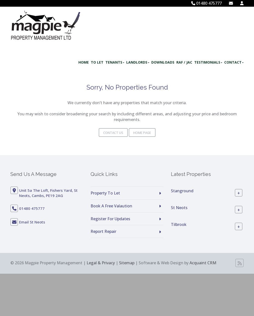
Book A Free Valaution (111, 206)
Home (83, 62)
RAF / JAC (184, 62)
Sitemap (126, 263)
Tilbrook (179, 224)
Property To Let (105, 193)
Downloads (162, 62)
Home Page (142, 132)
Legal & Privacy (101, 263)
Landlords (137, 62)
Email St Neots (32, 221)
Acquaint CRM (203, 263)
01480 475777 (206, 3)
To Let (97, 62)
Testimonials (208, 62)
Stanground (182, 191)
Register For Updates (110, 218)
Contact (234, 62)
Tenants (114, 62)
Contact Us (113, 132)
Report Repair (103, 231)
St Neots (179, 207)
